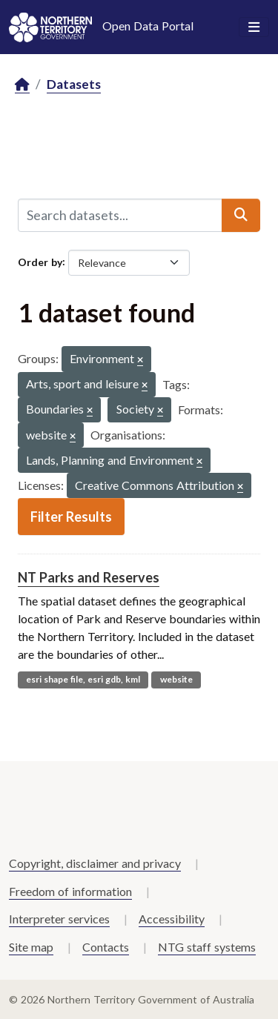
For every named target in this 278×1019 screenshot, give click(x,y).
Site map (31, 947)
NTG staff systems (207, 947)
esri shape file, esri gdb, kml (83, 679)
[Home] (22, 84)
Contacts (105, 947)
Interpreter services (59, 919)
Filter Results (71, 516)
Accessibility (172, 919)
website (176, 679)
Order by (40, 261)
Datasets (74, 84)
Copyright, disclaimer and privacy (95, 863)
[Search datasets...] (120, 215)
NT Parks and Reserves (88, 577)
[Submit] (241, 215)
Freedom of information (70, 891)
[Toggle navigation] (254, 27)
